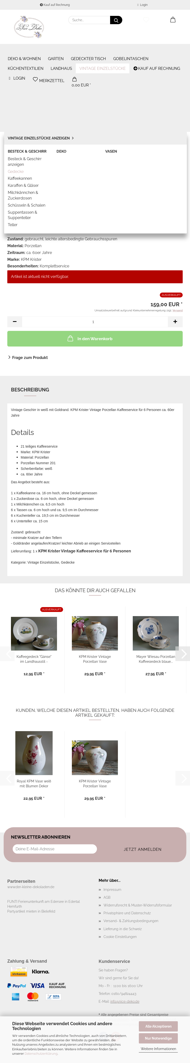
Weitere (122, 49)
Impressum (112, 890)
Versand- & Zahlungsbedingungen (131, 921)
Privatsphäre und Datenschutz (127, 913)
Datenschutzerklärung (41, 1053)
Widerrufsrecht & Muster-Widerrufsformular (138, 905)
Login (142, 5)
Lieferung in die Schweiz (123, 929)
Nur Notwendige (158, 1038)
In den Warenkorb (89, 338)
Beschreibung (30, 390)
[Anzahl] (95, 321)
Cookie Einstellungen (120, 937)
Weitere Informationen (158, 1049)
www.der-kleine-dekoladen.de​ (30, 887)
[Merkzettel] (146, 20)
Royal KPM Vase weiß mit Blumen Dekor (34, 783)
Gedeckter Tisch (88, 49)
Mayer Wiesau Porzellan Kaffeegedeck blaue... (155, 659)
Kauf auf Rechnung (55, 5)
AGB (107, 897)
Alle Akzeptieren (158, 1026)
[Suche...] (116, 20)
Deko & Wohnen (24, 49)
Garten (56, 49)
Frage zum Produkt (30, 357)
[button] (173, 20)
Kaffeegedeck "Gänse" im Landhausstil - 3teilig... (34, 659)
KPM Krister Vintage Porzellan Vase (95, 659)
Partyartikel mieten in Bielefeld (31, 911)
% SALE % (174, 49)
